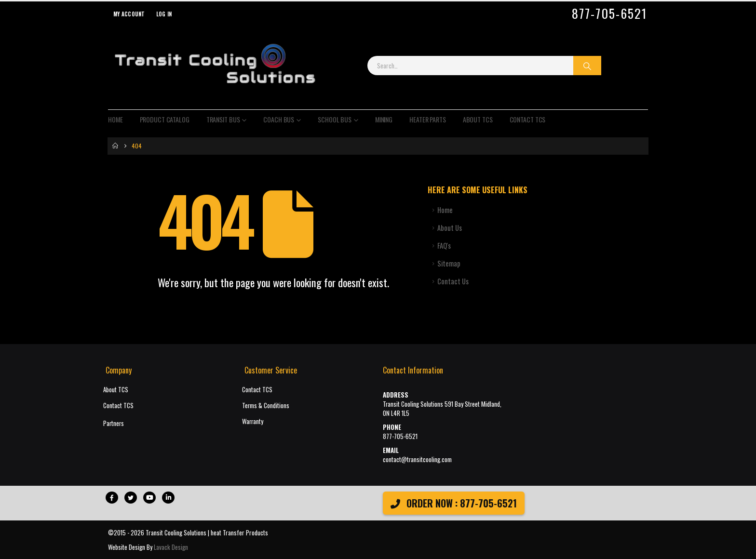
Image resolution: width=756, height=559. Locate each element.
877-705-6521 (609, 13)
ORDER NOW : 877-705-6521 (454, 503)
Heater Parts (427, 119)
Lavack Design (171, 547)
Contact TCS (528, 119)
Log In (164, 14)
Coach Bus (278, 119)
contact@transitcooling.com (417, 459)
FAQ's (444, 245)
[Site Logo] (214, 66)
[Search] (587, 65)
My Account (129, 14)
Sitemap (448, 263)
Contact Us (453, 281)
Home (115, 119)
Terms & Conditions (265, 405)
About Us (449, 228)
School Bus (334, 119)
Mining (383, 119)
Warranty (252, 421)
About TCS (478, 119)
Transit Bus (223, 119)
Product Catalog (164, 119)
